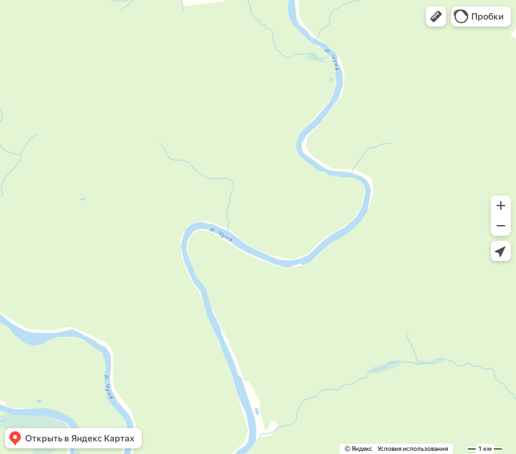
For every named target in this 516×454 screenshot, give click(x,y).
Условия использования (412, 448)
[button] (436, 16)
